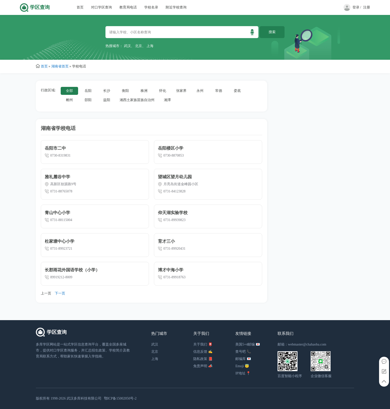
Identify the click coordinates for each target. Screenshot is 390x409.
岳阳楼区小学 (170, 148)
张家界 (181, 91)
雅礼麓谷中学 (57, 177)
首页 (80, 7)
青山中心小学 (57, 212)
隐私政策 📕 (202, 359)
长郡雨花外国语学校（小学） (72, 270)
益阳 (106, 100)
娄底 (237, 91)
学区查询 (40, 7)
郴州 (69, 100)
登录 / (356, 7)
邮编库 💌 (243, 359)
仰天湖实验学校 (173, 212)
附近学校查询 (176, 7)
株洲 (144, 91)
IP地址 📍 (242, 373)
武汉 (127, 46)
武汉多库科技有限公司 (84, 398)
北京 (138, 46)
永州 (199, 91)
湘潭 (167, 100)
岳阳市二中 (55, 148)
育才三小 (166, 241)
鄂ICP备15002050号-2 (120, 398)
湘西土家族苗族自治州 (137, 100)
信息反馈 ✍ (202, 351)
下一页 (60, 293)
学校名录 (151, 7)
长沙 (106, 91)
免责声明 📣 (202, 366)
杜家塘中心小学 (59, 241)
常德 (218, 91)
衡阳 (125, 91)
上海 (149, 46)
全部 (69, 91)
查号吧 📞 (243, 351)
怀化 (162, 91)
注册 (366, 7)
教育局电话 (128, 7)
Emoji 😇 (242, 366)
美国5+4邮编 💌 (247, 344)
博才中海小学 (170, 270)
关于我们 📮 (202, 344)
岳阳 (88, 91)
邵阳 (88, 100)
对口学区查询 (101, 7)
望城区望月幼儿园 (175, 177)
